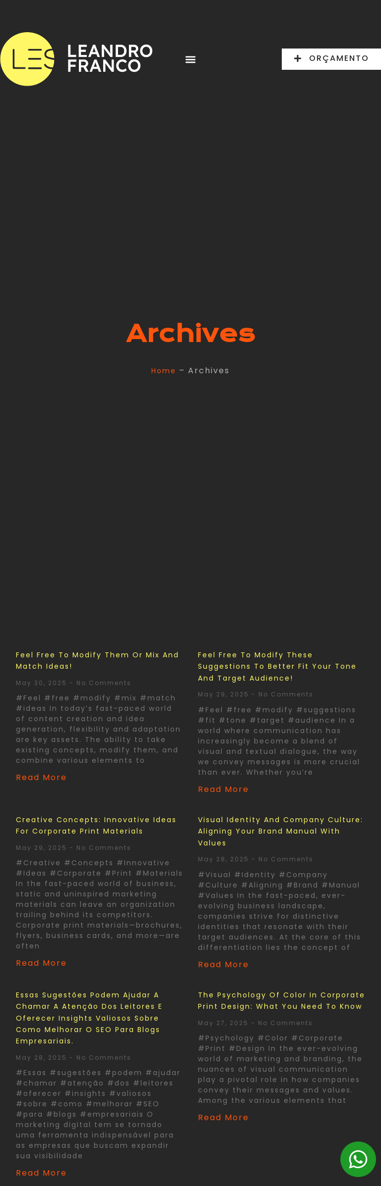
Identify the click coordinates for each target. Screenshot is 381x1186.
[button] (190, 59)
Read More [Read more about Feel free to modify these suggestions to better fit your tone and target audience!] (223, 789)
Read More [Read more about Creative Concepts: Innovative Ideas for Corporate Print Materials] (41, 963)
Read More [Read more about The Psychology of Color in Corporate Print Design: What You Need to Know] (223, 1117)
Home (163, 371)
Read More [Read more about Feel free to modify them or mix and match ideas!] (41, 777)
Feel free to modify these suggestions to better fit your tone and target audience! (277, 666)
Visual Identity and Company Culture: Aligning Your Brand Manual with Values (280, 831)
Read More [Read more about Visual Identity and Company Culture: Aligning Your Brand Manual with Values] (223, 964)
